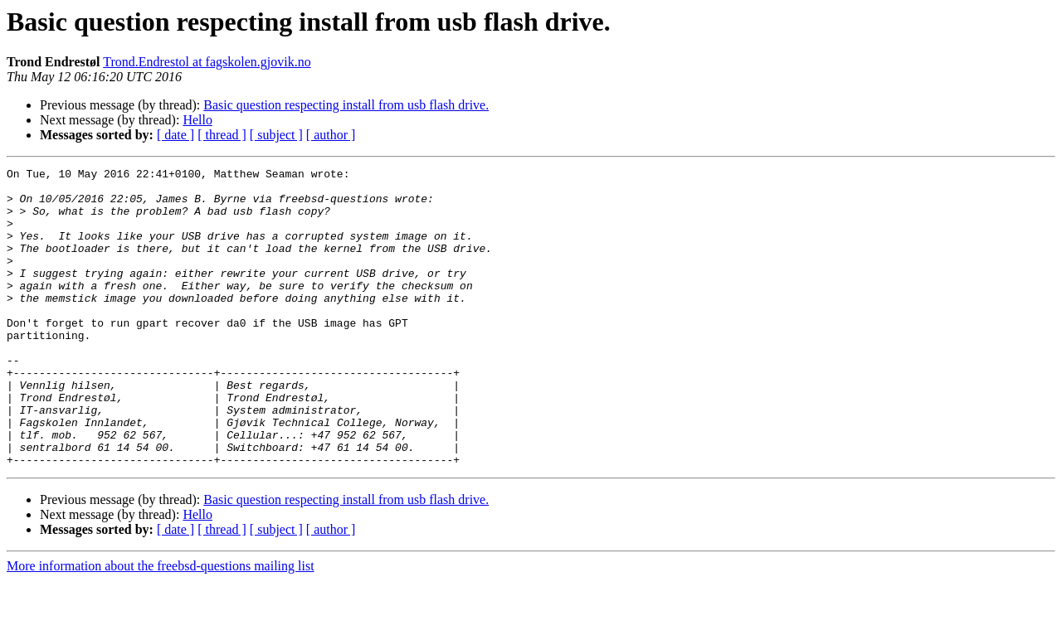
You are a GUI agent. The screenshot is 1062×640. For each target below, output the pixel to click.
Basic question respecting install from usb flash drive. (346, 105)
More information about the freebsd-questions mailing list (160, 625)
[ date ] (175, 135)
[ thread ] (221, 135)
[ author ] (331, 135)
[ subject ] (276, 135)
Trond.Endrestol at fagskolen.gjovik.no (207, 62)
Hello (197, 120)
